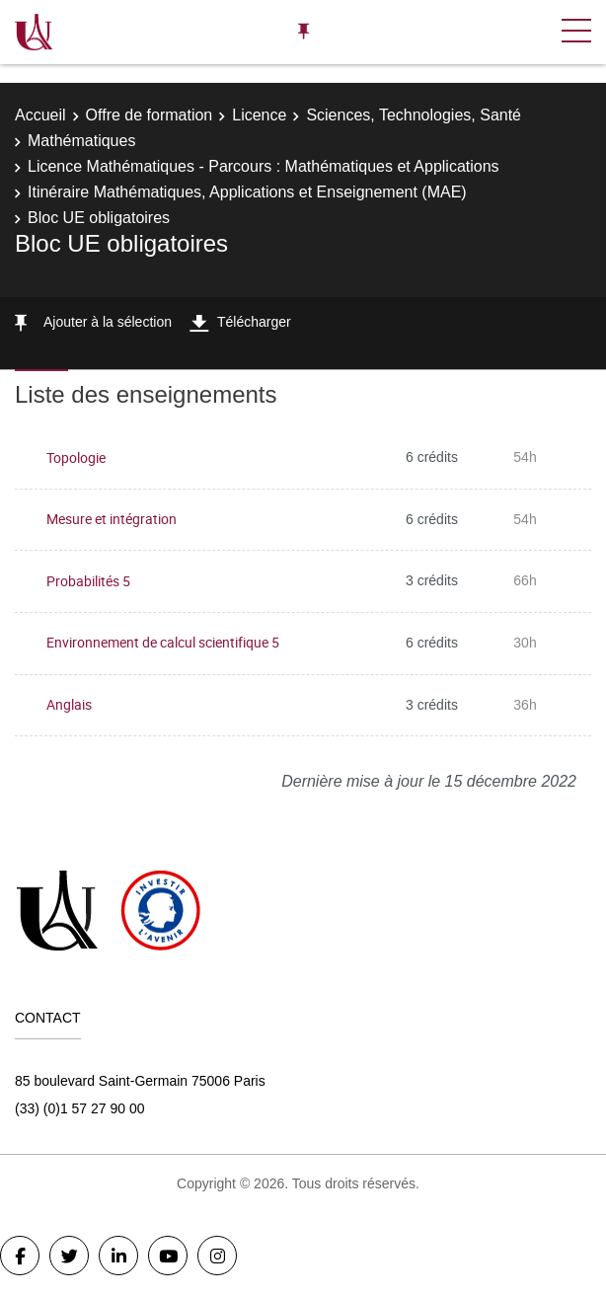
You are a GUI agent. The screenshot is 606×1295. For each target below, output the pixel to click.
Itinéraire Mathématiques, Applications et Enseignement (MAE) (247, 192)
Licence (259, 115)
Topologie (76, 457)
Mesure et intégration (111, 518)
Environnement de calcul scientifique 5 (162, 642)
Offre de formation (149, 115)
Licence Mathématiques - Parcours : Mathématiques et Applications (263, 166)
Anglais (69, 704)
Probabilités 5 (88, 580)
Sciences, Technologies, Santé (413, 115)
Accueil (40, 115)
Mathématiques (81, 140)
